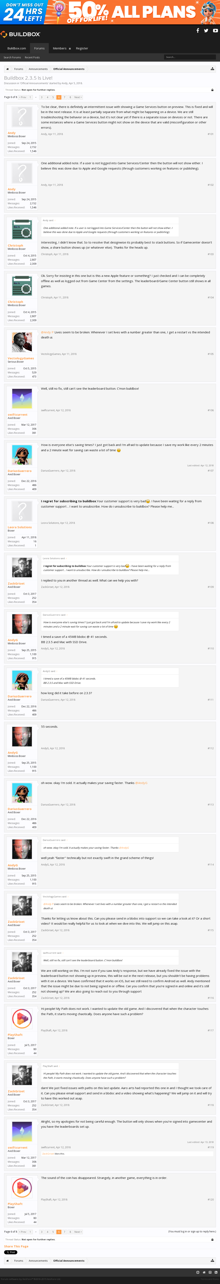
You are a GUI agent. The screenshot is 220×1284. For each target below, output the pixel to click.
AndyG (13, 640)
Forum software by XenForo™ (31, 1279)
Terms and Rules (210, 1279)
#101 (211, 134)
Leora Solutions (20, 527)
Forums (39, 48)
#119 (211, 1147)
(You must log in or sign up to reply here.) (192, 1231)
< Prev (22, 97)
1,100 (33, 654)
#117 (211, 1030)
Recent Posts (32, 57)
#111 (211, 699)
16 (34, 541)
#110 (211, 648)
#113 (211, 804)
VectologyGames (21, 358)
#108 (211, 523)
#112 (211, 748)
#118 (211, 1105)
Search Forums (12, 57)
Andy (65, 83)
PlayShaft (15, 1035)
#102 (211, 185)
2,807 (33, 259)
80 (34, 1049)
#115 (211, 930)
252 (34, 598)
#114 (211, 864)
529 (34, 372)
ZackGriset (16, 583)
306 (34, 429)
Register (82, 48)
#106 (211, 410)
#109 (211, 587)
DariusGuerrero (20, 471)
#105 (211, 354)
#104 (211, 297)
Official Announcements (34, 83)
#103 (211, 254)
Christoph (15, 245)
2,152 (33, 147)
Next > (78, 97)
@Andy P (47, 332)
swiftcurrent (18, 414)
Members (60, 48)
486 (34, 485)
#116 (211, 998)
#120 (211, 1199)
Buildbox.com (16, 48)
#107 (211, 470)
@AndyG (141, 783)
